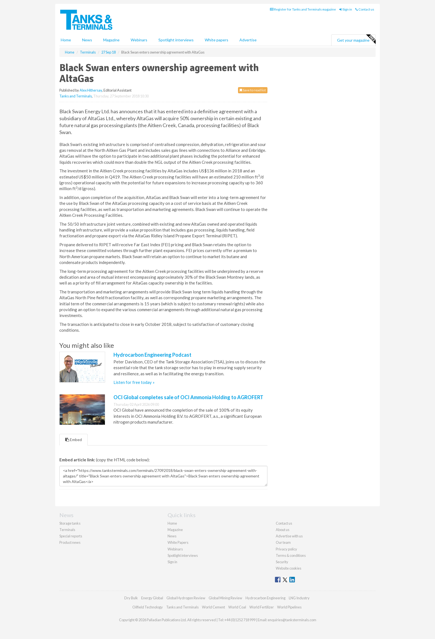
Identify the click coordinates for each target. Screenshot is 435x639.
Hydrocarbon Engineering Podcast (152, 355)
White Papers (178, 542)
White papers (216, 39)
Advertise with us (289, 536)
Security (282, 562)
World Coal (237, 607)
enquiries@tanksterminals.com (292, 620)
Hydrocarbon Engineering (265, 598)
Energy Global (152, 598)
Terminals (67, 529)
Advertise (248, 39)
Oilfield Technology (147, 607)
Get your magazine (356, 39)
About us (282, 529)
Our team (283, 542)
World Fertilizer (261, 607)
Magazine (111, 39)
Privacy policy (286, 549)
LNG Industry (299, 598)
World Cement (213, 607)
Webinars (139, 39)
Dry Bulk (131, 598)
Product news (69, 542)
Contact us (364, 9)
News (172, 536)
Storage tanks (69, 523)
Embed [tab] (73, 439)
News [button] (87, 39)
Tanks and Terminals (75, 96)
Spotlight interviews (176, 39)
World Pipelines (289, 607)
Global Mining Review (225, 598)
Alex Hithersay (91, 90)
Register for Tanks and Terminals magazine (303, 9)
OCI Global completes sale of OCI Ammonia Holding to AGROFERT (188, 397)
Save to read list (253, 90)
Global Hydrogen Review (185, 598)
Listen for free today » (134, 382)
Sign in (345, 9)
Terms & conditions (291, 555)
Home (66, 39)
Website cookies (288, 568)
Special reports (70, 536)
